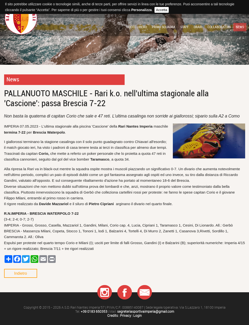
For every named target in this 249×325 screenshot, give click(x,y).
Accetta (161, 10)
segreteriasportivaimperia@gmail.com (145, 312)
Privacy (125, 316)
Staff (184, 27)
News (240, 27)
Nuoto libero (136, 27)
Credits (112, 316)
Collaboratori (219, 27)
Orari (198, 27)
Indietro (20, 273)
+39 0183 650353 (94, 312)
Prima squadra (163, 27)
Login (137, 316)
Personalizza (141, 10)
